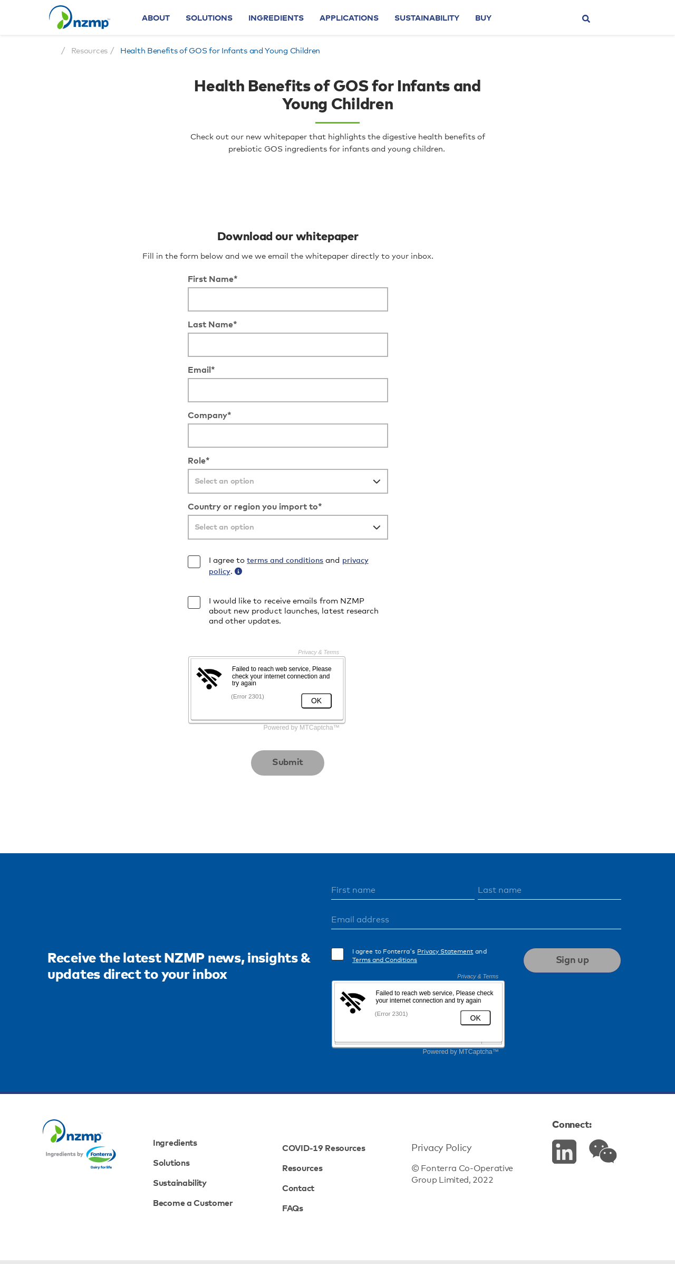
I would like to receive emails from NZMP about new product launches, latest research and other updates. (194, 675)
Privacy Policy (435, 1164)
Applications (372, 29)
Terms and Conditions (416, 999)
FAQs (299, 1224)
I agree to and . (186, 631)
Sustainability (450, 29)
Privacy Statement (477, 991)
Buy (506, 29)
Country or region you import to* (153, 572)
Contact (305, 1204)
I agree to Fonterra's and (451, 995)
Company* (108, 480)
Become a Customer (214, 1224)
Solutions (232, 29)
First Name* (111, 344)
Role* (97, 526)
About (179, 29)
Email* (100, 435)
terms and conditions (182, 625)
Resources (309, 1184)
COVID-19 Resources (334, 1164)
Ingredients (299, 29)
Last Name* (111, 389)
